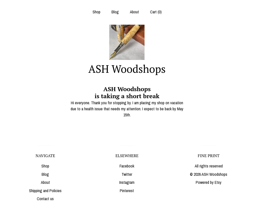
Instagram (126, 182)
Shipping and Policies (45, 190)
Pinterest (127, 190)
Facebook (127, 166)
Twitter (127, 174)
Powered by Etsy (208, 182)
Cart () (156, 12)
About (134, 12)
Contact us (45, 198)
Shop (96, 12)
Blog (115, 12)
